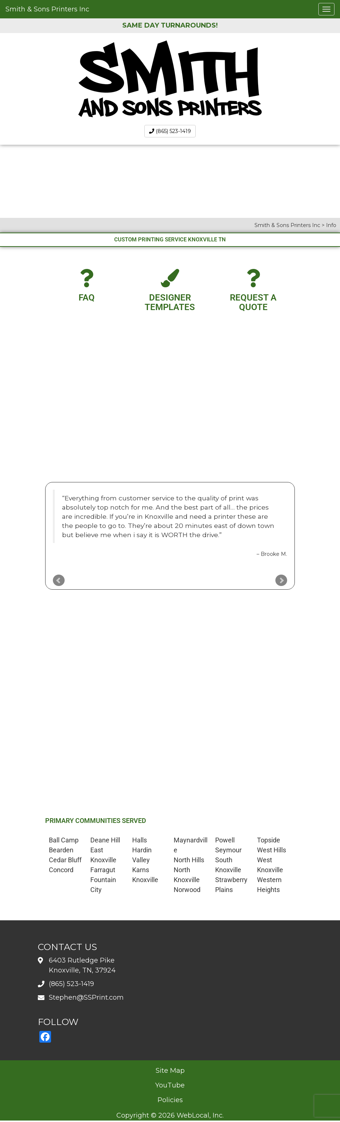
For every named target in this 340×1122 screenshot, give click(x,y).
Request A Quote (253, 302)
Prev (59, 580)
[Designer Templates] (170, 278)
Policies (170, 1100)
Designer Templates (170, 302)
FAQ (87, 297)
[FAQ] (86, 278)
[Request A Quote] (253, 278)
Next (281, 580)
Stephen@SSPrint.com (86, 997)
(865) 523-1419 (170, 131)
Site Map (170, 1071)
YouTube (170, 1085)
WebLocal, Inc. (200, 1115)
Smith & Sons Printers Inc (47, 9)
